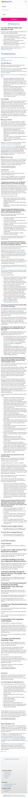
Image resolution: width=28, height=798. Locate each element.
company (14, 727)
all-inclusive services (12, 68)
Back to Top (3, 751)
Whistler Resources (14, 23)
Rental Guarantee (8, 773)
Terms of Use (7, 776)
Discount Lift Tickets (8, 786)
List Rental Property (8, 785)
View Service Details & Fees (20, 57)
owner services (10, 739)
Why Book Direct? (8, 772)
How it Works (4, 57)
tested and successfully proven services (11, 74)
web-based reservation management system (16, 309)
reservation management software (11, 342)
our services (8, 163)
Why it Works (10, 57)
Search (14, 19)
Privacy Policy (7, 775)
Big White (22, 71)
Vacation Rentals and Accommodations (18, 795)
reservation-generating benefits (7, 147)
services (7, 88)
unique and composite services (9, 146)
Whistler (18, 71)
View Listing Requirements (6, 60)
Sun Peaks (3, 72)
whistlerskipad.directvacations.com (11, 302)
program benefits (17, 159)
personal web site (17, 334)
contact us (20, 677)
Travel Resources (8, 790)
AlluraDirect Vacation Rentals (12, 759)
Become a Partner (8, 774)
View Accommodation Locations (10, 784)
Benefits (2, 59)
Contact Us (7, 791)
